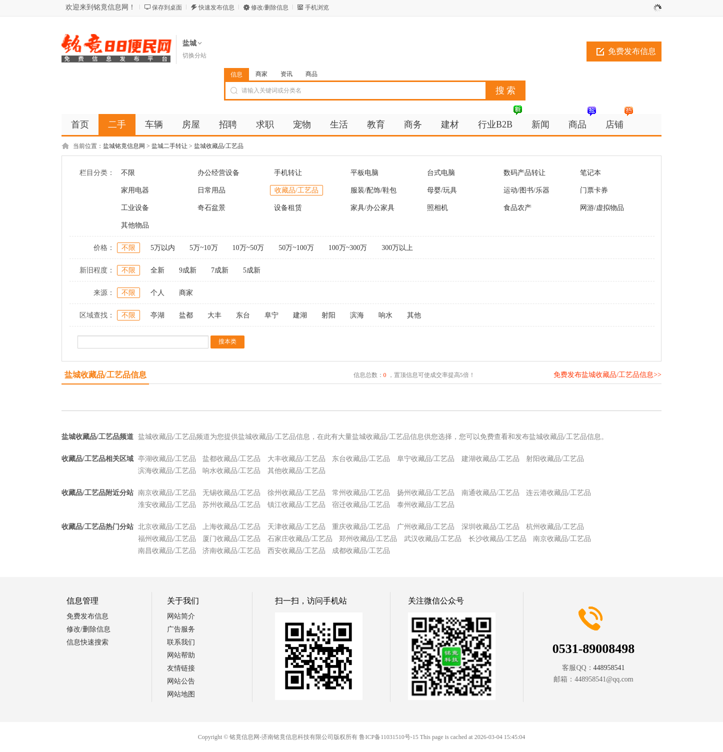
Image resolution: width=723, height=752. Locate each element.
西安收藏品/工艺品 (297, 550)
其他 (414, 315)
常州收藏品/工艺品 (361, 492)
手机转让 (288, 172)
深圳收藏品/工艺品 (491, 526)
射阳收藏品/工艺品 (555, 458)
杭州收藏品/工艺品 (555, 526)
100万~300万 (348, 248)
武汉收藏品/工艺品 (433, 538)
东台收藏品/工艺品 (361, 458)
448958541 (609, 668)
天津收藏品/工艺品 (297, 526)
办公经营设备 (219, 172)
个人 (157, 292)
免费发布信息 (632, 51)
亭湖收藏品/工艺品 (167, 458)
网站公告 (181, 681)
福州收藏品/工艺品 (167, 538)
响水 (385, 315)
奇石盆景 (212, 208)
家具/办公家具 (372, 208)
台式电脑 (441, 172)
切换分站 (194, 55)
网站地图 (181, 694)
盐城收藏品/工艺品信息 (105, 374)
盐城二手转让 (170, 146)
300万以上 (397, 248)
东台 (243, 315)
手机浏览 (317, 7)
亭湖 (157, 315)
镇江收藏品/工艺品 (297, 504)
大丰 (215, 315)
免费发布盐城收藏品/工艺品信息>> (608, 374)
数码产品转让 (525, 172)
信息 (236, 74)
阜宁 (271, 315)
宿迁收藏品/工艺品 (361, 504)
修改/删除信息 (269, 7)
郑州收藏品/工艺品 (368, 538)
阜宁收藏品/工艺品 (426, 458)
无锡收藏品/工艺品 (231, 492)
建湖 (300, 315)
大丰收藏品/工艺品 (297, 458)
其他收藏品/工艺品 (297, 470)
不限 (128, 172)
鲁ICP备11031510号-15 (388, 737)
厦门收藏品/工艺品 (231, 538)
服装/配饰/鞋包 (373, 190)
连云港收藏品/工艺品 (558, 492)
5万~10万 (204, 248)
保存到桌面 (167, 7)
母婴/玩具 (442, 190)
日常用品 (212, 190)
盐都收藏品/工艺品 (231, 458)
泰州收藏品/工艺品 (426, 504)
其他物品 (135, 225)
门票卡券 (594, 190)
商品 (312, 74)
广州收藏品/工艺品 (426, 526)
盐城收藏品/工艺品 (219, 146)
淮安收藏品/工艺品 (167, 504)
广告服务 (181, 629)
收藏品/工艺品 (296, 190)
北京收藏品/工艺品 (167, 526)
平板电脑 (364, 172)
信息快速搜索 (87, 642)
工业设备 (135, 208)
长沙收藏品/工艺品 (497, 538)
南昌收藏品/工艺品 (167, 550)
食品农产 (518, 208)
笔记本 (590, 172)
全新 (157, 270)
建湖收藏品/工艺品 (491, 458)
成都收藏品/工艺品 (361, 550)
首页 (80, 125)
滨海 (357, 315)
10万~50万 (248, 248)
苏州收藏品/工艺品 (231, 504)
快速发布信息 (216, 7)
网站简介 (181, 616)
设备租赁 (288, 208)
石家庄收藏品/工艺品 (300, 538)
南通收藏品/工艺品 (491, 492)
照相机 (437, 208)
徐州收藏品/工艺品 (297, 492)
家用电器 (135, 190)
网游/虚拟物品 (602, 208)
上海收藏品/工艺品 (231, 526)
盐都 (186, 315)
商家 (262, 74)
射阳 (329, 315)
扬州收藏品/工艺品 (426, 492)
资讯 (286, 74)
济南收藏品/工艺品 (231, 550)
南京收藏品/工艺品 (167, 492)
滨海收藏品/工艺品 (167, 470)
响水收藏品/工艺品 (231, 470)
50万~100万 (296, 248)
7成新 (219, 270)
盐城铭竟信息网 (124, 146)
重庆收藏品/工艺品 (361, 526)
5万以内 (162, 248)
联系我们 (181, 642)
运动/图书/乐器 (527, 190)
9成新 (187, 270)
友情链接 (181, 668)
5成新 (251, 270)
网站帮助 (181, 655)
